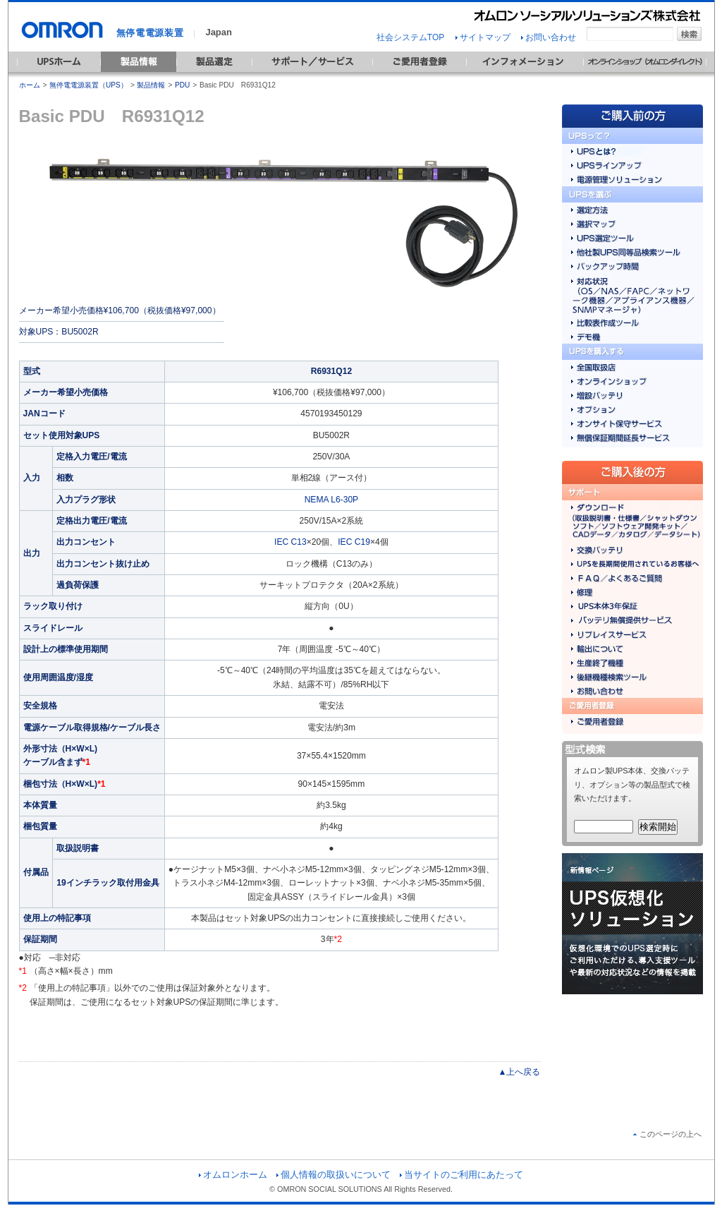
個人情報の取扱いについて (333, 1174)
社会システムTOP (410, 37)
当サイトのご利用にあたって (461, 1174)
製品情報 (151, 85)
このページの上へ (667, 1134)
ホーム (29, 85)
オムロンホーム (233, 1174)
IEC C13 (290, 542)
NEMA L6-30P (332, 500)
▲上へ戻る (519, 1072)
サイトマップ (482, 37)
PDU (182, 85)
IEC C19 (354, 542)
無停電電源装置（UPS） (88, 85)
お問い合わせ (548, 37)
